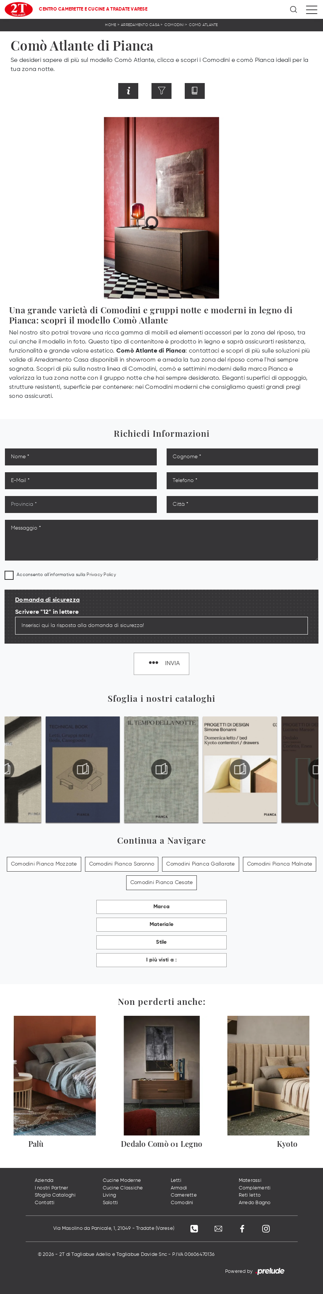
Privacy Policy (101, 575)
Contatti (45, 1202)
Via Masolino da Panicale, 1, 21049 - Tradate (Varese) (113, 1228)
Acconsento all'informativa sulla (66, 575)
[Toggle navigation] (311, 9)
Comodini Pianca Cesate (161, 882)
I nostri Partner (51, 1188)
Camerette (184, 1195)
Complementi (255, 1188)
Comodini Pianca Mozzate (44, 864)
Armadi (179, 1188)
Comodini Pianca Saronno (122, 864)
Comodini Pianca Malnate (279, 864)
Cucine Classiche (123, 1188)
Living (109, 1195)
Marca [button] (161, 906)
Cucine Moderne (122, 1180)
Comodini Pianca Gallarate (200, 864)
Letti (176, 1180)
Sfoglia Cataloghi (55, 1195)
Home (110, 25)
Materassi (250, 1180)
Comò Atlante (203, 25)
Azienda (44, 1180)
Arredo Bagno (255, 1202)
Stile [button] (161, 942)
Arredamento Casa (140, 25)
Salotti (110, 1202)
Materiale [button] (161, 924)
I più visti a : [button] (161, 960)
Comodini (174, 25)
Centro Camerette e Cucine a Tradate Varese (93, 9)
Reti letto (250, 1195)
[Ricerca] (294, 9)
